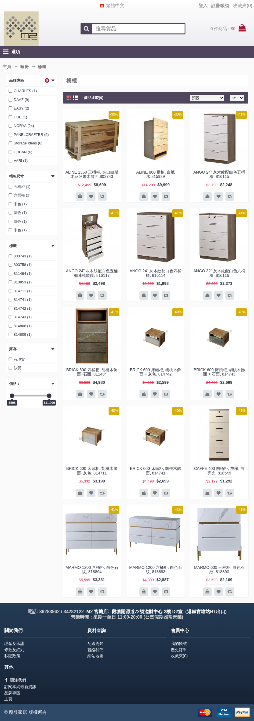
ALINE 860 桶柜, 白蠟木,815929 (155, 174)
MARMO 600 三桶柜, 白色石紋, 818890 (219, 569)
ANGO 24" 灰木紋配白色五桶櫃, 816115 (219, 174)
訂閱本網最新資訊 (20, 686)
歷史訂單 (179, 649)
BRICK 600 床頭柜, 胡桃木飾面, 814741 (155, 470)
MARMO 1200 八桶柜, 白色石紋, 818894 (91, 569)
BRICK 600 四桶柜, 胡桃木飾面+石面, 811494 (92, 372)
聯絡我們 (95, 649)
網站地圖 (95, 656)
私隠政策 (12, 656)
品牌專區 (12, 693)
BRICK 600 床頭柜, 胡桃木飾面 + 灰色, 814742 (155, 372)
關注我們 (15, 680)
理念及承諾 (14, 643)
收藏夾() (179, 656)
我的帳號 (179, 643)
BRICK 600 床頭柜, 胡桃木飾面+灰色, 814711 (92, 470)
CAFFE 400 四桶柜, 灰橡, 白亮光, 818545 (219, 470)
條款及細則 (14, 649)
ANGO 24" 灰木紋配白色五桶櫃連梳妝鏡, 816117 (92, 273)
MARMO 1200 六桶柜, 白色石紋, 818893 (155, 569)
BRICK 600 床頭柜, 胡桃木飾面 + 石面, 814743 (219, 372)
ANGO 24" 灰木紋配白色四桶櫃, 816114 (156, 273)
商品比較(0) (93, 98)
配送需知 (95, 643)
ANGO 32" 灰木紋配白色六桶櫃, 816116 (219, 273)
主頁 (8, 699)
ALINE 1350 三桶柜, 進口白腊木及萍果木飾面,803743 (91, 174)
